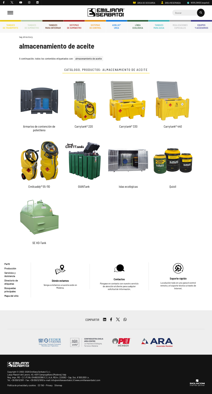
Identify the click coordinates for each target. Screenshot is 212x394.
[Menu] (10, 12)
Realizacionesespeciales (180, 26)
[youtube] (20, 2)
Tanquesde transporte (10, 26)
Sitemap (58, 385)
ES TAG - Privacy (45, 385)
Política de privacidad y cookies (21, 385)
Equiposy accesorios (201, 26)
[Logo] (106, 12)
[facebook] (4, 2)
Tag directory (26, 37)
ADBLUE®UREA (116, 26)
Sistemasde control (95, 26)
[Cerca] (188, 13)
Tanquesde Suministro (32, 26)
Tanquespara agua (159, 26)
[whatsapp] (125, 320)
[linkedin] (37, 2)
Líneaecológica (137, 26)
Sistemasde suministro (74, 26)
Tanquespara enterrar (53, 26)
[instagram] (29, 2)
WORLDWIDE (198, 2)
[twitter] (12, 2)
